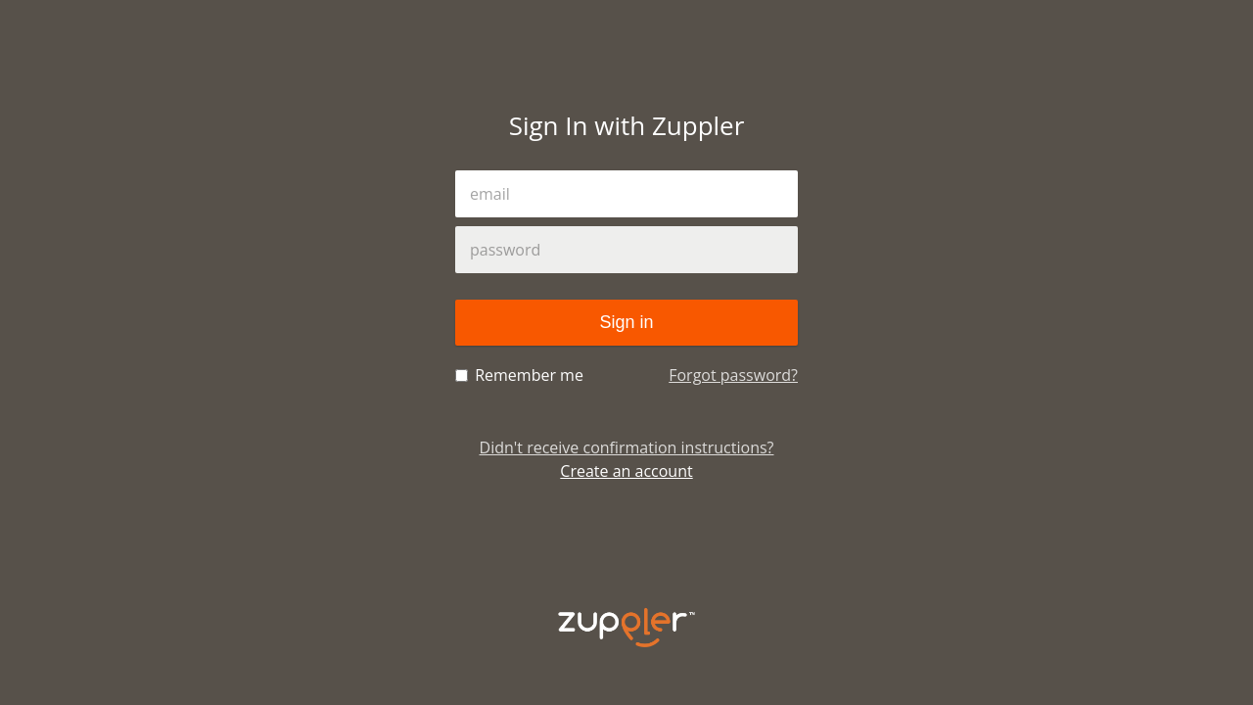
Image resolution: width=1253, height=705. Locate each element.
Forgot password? (733, 375)
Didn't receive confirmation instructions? (627, 447)
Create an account (626, 471)
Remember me (519, 375)
